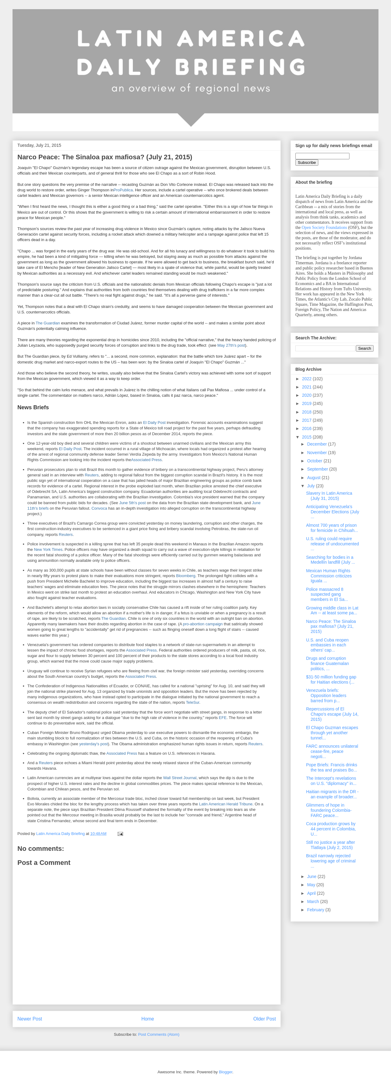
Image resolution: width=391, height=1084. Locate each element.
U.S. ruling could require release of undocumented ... (332, 543)
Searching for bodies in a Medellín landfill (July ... (330, 560)
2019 (307, 403)
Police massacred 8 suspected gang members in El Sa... (327, 594)
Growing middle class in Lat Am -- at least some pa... (332, 610)
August (314, 477)
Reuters (92, 475)
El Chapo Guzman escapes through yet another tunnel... (332, 732)
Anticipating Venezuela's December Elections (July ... (332, 511)
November (317, 452)
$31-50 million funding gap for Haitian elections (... (331, 679)
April (312, 893)
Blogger (225, 1072)
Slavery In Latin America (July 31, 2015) (329, 496)
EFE (222, 717)
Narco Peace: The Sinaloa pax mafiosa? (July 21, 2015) (331, 626)
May (311, 884)
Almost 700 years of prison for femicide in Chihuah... (332, 528)
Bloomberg (186, 575)
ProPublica (123, 190)
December (317, 444)
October (315, 460)
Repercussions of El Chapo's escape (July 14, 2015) (332, 714)
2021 (307, 387)
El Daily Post (154, 422)
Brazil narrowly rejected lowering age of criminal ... (331, 861)
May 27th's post (231, 345)
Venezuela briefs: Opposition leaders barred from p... (326, 695)
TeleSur (192, 702)
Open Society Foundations (324, 227)
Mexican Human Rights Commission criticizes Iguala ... (329, 576)
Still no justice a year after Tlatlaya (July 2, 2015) (330, 845)
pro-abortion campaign (203, 624)
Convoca (99, 508)
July (311, 485)
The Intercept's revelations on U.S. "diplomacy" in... (331, 781)
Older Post (264, 1018)
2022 (307, 378)
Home (147, 1018)
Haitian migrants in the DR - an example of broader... (332, 794)
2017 (307, 420)
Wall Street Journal (179, 777)
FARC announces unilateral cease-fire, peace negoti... (332, 751)
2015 (307, 437)
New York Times (48, 549)
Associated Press (146, 459)
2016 (307, 428)
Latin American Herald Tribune (226, 804)
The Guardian (48, 323)
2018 (307, 412)
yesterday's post (93, 744)
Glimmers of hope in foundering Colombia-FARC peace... (329, 810)
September (318, 469)
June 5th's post (132, 502)
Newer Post (29, 1018)
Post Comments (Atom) (158, 1034)
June (312, 876)
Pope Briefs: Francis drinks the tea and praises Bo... (331, 767)
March (313, 901)
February (316, 909)
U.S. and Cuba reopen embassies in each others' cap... (327, 645)
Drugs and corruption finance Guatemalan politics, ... (327, 663)
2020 (307, 395)
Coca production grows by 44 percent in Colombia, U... (331, 828)
